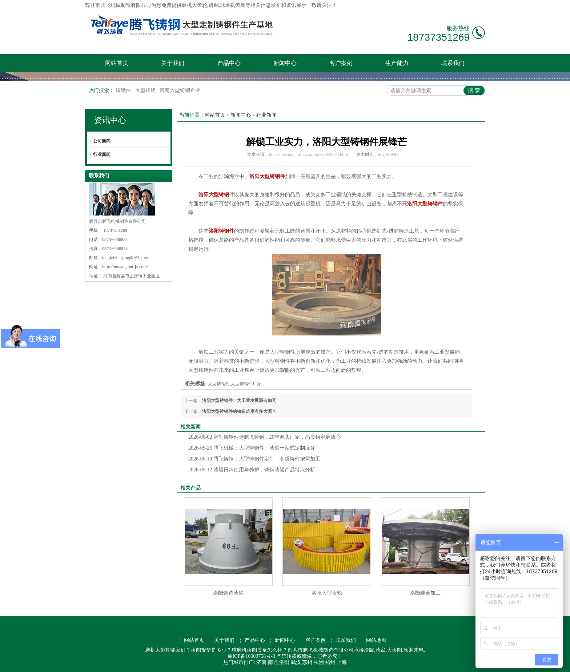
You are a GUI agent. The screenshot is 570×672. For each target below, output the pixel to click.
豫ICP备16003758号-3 (251, 656)
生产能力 (397, 63)
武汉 (296, 662)
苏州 (307, 662)
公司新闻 (102, 141)
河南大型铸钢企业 (180, 90)
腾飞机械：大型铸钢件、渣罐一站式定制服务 (251, 448)
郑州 (330, 662)
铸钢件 (124, 90)
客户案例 (341, 63)
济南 (261, 662)
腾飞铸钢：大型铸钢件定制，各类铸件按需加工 (254, 459)
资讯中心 (110, 120)
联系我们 (453, 63)
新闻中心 (285, 63)
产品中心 (229, 63)
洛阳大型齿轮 (327, 593)
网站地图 (376, 640)
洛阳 (284, 662)
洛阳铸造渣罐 (228, 593)
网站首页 (116, 63)
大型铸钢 (146, 90)
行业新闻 (102, 154)
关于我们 (172, 63)
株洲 (319, 662)
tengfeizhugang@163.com (125, 257)
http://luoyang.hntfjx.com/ (125, 266)
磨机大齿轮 (194, 5)
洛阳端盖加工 (425, 593)
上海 (342, 662)
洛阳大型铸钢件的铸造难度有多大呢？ (239, 411)
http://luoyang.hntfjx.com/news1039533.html (308, 154)
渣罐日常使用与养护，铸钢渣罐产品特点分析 (251, 469)
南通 (273, 662)
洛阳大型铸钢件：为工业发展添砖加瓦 (239, 400)
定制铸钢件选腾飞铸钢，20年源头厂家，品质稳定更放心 (264, 437)
